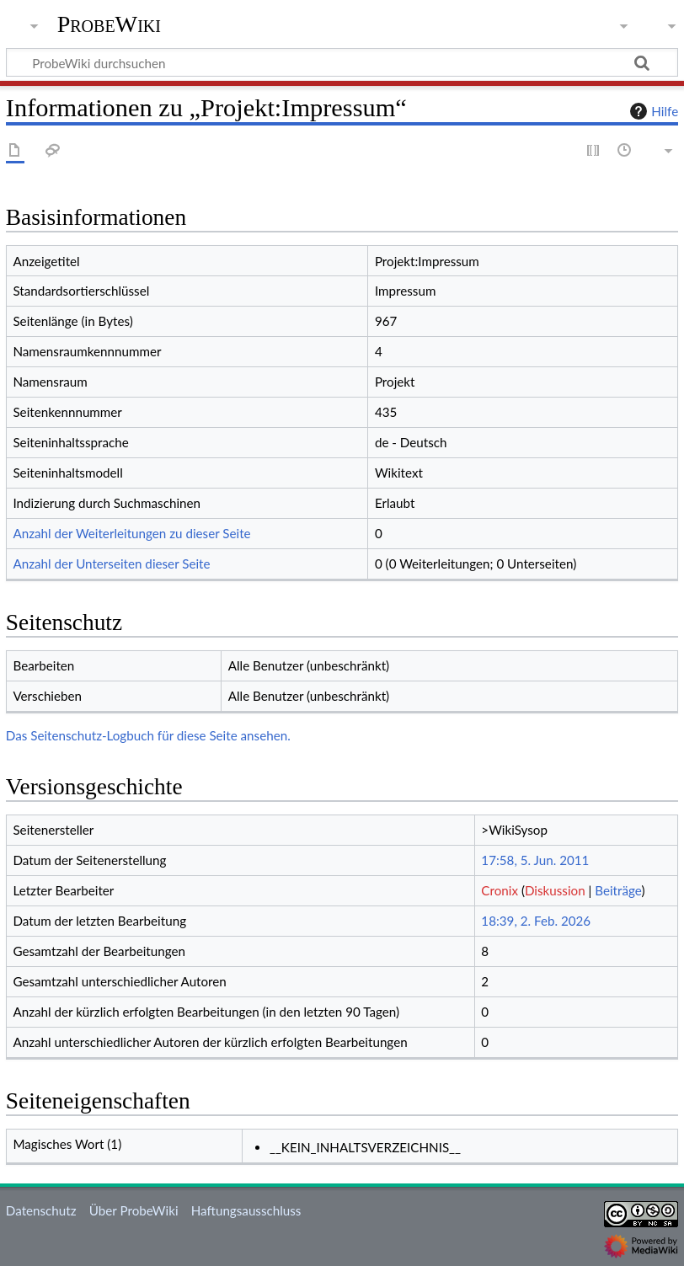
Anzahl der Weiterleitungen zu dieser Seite (131, 533)
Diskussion (555, 890)
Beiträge (618, 890)
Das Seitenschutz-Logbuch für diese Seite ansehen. (148, 735)
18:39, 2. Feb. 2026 (535, 920)
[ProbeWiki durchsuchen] (342, 62)
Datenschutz (41, 1210)
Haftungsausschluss (246, 1210)
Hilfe (652, 111)
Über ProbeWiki (134, 1210)
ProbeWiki (109, 24)
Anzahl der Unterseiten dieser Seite (111, 563)
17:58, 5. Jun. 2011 (535, 860)
